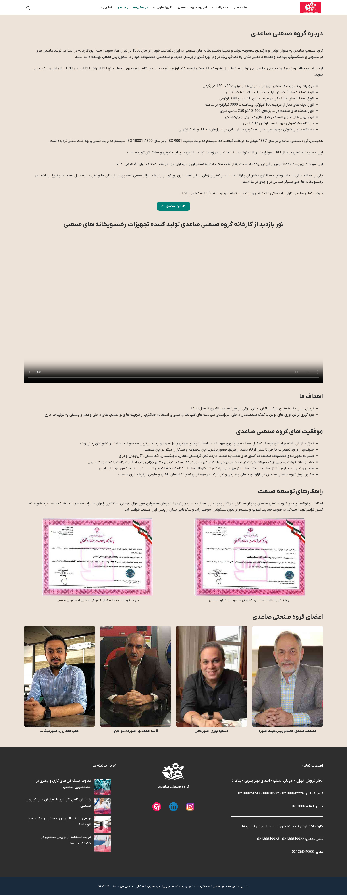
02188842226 (293, 793)
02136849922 (293, 839)
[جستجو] (28, 8)
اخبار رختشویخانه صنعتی (192, 7)
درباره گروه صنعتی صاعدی (132, 7)
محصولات (219, 7)
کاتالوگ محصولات (173, 206)
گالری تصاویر (162, 7)
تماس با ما (106, 7)
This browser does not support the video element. (173, 308)
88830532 (271, 793)
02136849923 (268, 839)
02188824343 (303, 806)
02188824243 (249, 793)
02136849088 (303, 852)
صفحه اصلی (240, 7)
